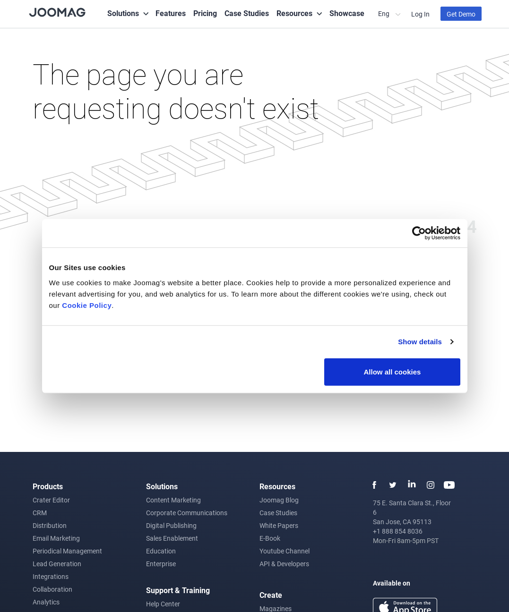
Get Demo (461, 13)
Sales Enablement (172, 538)
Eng (384, 13)
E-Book (269, 538)
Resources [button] (294, 13)
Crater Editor (51, 499)
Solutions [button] (123, 13)
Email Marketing (56, 538)
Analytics (46, 601)
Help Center (163, 603)
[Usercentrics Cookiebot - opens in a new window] (419, 233)
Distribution (50, 525)
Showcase (346, 13)
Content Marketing (173, 499)
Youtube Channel (284, 550)
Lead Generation (57, 563)
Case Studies (246, 13)
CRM (40, 512)
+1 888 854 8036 (398, 531)
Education (161, 550)
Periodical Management (67, 550)
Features (170, 13)
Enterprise (161, 563)
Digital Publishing (171, 525)
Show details (420, 342)
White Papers (278, 525)
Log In (420, 13)
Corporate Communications (186, 512)
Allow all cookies (392, 371)
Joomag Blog (279, 499)
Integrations (51, 576)
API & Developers (284, 563)
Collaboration (52, 589)
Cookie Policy (87, 305)
